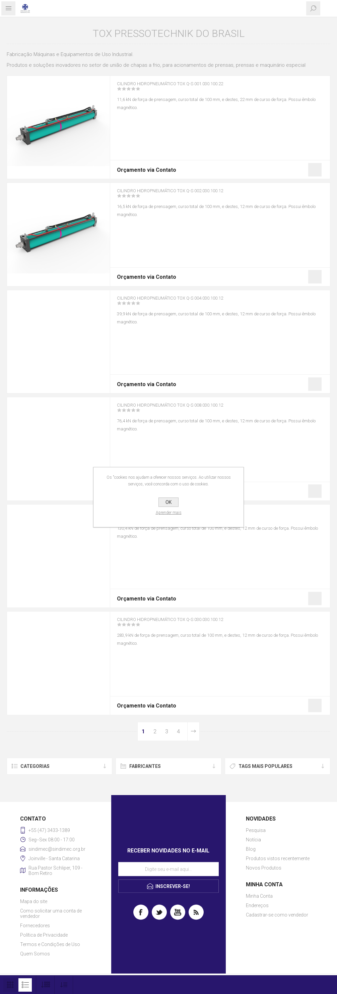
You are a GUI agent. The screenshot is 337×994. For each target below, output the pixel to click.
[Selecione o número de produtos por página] (45, 985)
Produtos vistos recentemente (278, 858)
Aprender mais (169, 512)
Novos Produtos (263, 868)
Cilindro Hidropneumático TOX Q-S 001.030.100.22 (186, 88)
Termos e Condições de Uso (50, 944)
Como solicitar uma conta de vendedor (51, 913)
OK (168, 502)
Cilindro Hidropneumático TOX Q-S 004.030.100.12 (186, 303)
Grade (10, 985)
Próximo (193, 731)
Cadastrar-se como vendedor (277, 915)
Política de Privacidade (44, 935)
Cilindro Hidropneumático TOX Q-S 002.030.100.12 (186, 195)
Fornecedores (35, 925)
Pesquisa (256, 830)
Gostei (315, 169)
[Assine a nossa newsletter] (168, 869)
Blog (251, 849)
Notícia (253, 839)
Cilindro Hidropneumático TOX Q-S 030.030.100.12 (186, 624)
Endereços (257, 905)
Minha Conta (259, 896)
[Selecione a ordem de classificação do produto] (64, 985)
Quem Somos (35, 953)
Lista (25, 985)
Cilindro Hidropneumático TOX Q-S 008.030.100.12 (186, 410)
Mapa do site (33, 901)
